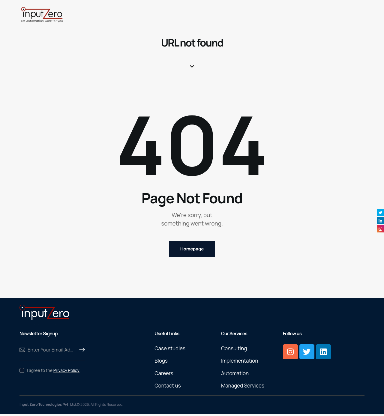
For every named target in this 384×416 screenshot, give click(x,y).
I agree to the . (53, 372)
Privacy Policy (66, 372)
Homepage (192, 250)
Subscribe (80, 351)
